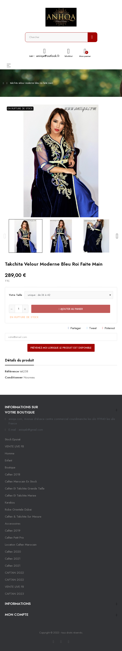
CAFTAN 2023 (14, 594)
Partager (76, 328)
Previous (5, 236)
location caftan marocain (21, 544)
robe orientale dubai (18, 509)
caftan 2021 (12, 558)
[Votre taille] (68, 295)
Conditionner (14, 377)
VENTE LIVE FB (14, 446)
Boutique (10, 467)
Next (117, 236)
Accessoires (12, 523)
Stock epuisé (12, 439)
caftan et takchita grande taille (24, 488)
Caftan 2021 (12, 566)
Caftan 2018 (12, 474)
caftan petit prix (14, 537)
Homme (9, 453)
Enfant (8, 460)
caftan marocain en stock (21, 481)
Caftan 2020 (13, 551)
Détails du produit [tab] (19, 360)
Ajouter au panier (71, 309)
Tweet (93, 328)
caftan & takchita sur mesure (23, 516)
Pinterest (110, 328)
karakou (10, 502)
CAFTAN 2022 (14, 573)
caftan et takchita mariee (20, 495)
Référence (12, 371)
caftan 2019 (12, 530)
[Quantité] (18, 309)
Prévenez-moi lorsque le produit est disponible (61, 348)
